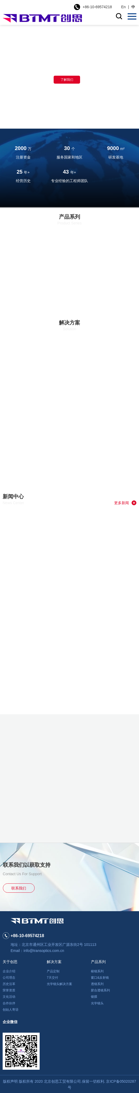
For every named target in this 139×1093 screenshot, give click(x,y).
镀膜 (94, 997)
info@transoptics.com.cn (44, 951)
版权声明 (10, 1081)
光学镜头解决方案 (59, 984)
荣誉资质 (9, 990)
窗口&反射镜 (100, 977)
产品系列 (98, 962)
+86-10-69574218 (97, 7)
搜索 (119, 16)
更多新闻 (125, 502)
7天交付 (52, 977)
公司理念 (9, 977)
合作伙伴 (9, 1003)
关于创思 (10, 962)
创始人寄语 (10, 1009)
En (123, 7)
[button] (62, 120)
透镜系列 (97, 984)
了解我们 (67, 80)
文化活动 (9, 997)
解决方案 (54, 962)
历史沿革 (9, 984)
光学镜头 (97, 1003)
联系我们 (18, 888)
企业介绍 (9, 971)
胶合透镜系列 (100, 990)
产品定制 (53, 971)
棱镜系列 (97, 971)
